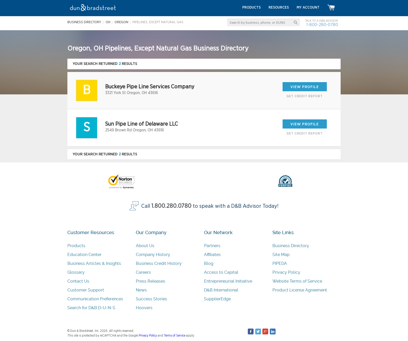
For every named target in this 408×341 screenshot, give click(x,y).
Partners (212, 245)
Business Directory (290, 245)
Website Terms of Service (297, 281)
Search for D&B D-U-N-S (91, 307)
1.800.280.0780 (171, 206)
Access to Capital (221, 272)
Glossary (76, 272)
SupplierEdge (217, 298)
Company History (153, 254)
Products (76, 245)
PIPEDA (279, 263)
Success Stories (151, 298)
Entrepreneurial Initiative (228, 281)
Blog (208, 263)
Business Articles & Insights (94, 263)
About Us (145, 245)
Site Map (281, 254)
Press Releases (150, 281)
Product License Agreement (299, 290)
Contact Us (78, 281)
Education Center (84, 254)
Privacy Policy (286, 272)
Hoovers (144, 307)
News (141, 290)
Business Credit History (159, 263)
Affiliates (212, 254)
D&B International (221, 290)
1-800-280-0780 (322, 24)
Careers (143, 272)
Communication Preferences (95, 298)
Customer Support (85, 290)
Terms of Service (174, 335)
